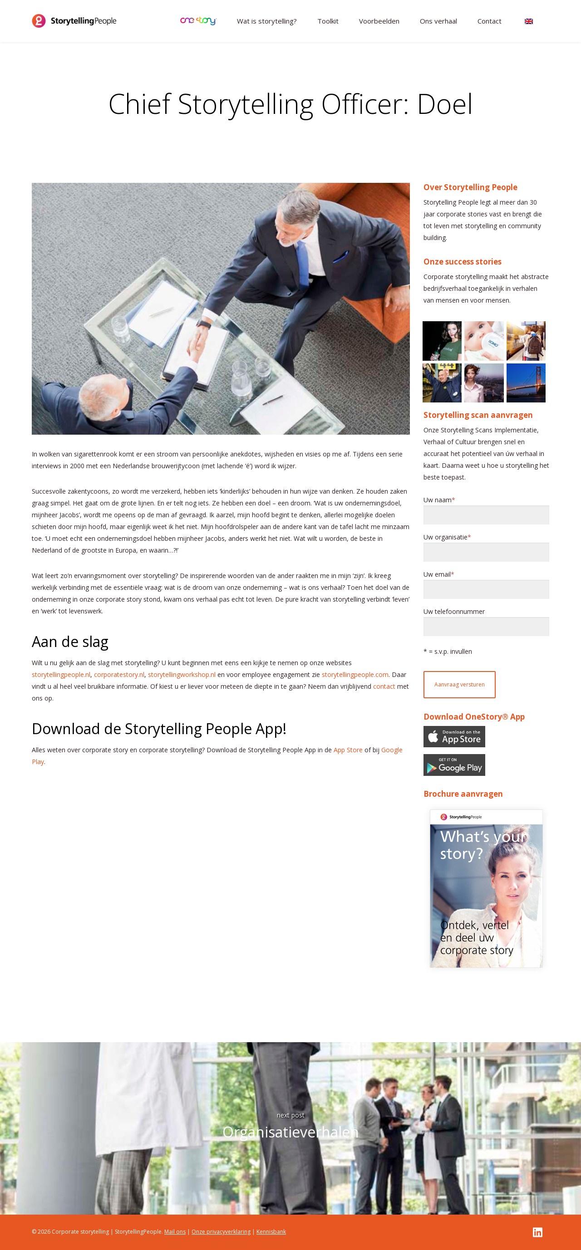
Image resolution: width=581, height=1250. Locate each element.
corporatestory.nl (119, 674)
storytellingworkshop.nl (182, 674)
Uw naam (437, 500)
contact (384, 686)
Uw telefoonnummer (454, 611)
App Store (348, 749)
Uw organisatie (445, 537)
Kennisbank (271, 1231)
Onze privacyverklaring (221, 1231)
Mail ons (175, 1231)
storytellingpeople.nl (61, 674)
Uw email (437, 574)
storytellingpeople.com (355, 674)
